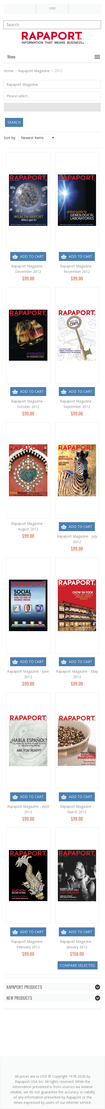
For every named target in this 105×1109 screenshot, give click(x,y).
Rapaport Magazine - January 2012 (77, 944)
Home (9, 70)
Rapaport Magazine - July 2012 (77, 539)
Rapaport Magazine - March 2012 (77, 809)
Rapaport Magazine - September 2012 (77, 404)
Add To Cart (32, 256)
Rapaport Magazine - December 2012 (28, 269)
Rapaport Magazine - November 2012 (77, 269)
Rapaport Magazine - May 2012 (77, 674)
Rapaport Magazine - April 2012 (28, 809)
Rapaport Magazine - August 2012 (28, 526)
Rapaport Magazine (34, 70)
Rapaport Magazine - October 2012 (28, 404)
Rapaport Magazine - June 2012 (28, 674)
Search (14, 122)
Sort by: (10, 137)
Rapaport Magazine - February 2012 (28, 944)
